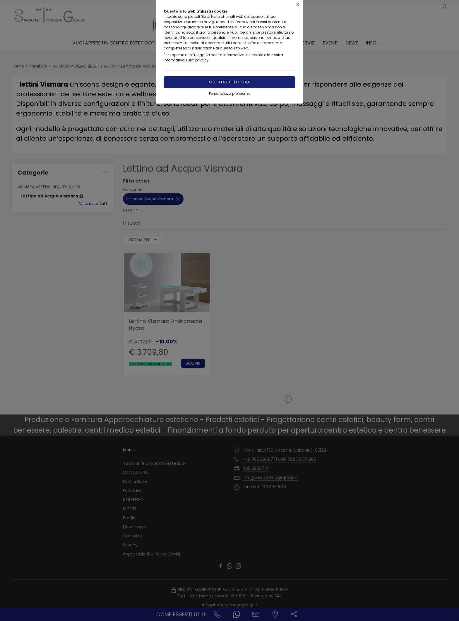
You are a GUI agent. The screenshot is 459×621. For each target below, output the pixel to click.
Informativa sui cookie (243, 54)
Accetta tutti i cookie (229, 82)
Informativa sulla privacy (186, 60)
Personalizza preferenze (229, 93)
